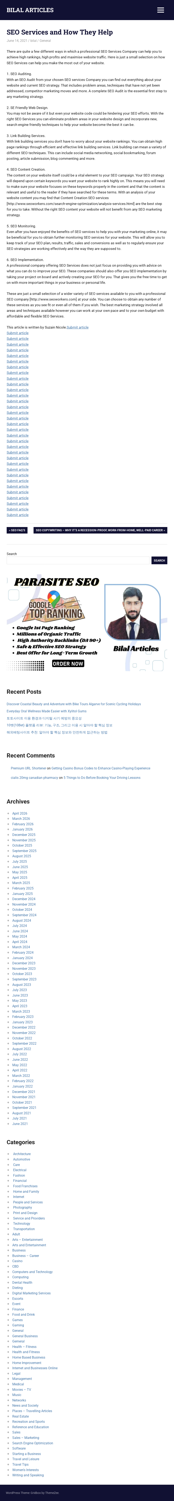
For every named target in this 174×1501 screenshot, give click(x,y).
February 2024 (23, 953)
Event (16, 1304)
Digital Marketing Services (31, 1293)
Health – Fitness (24, 1347)
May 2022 (19, 1065)
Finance (18, 1309)
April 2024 (19, 942)
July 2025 (19, 862)
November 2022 (24, 1033)
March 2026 (21, 819)
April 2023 (19, 1006)
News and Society (25, 1406)
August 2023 (21, 985)
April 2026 (19, 813)
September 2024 (24, 915)
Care (16, 1165)
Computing (20, 1277)
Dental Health (22, 1283)
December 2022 (23, 1027)
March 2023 (21, 1011)
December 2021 (23, 1092)
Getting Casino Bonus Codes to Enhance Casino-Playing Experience (100, 768)
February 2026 (23, 824)
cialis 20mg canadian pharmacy (34, 778)
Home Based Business (28, 1357)
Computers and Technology (32, 1272)
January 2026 (22, 829)
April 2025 (19, 878)
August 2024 (21, 921)
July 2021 (19, 1118)
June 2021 (20, 1124)
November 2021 (24, 1097)
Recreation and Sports (28, 1422)
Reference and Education (30, 1427)
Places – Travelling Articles (32, 1411)
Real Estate (20, 1416)
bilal (33, 41)
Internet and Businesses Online (35, 1368)
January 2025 (22, 894)
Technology (21, 1224)
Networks (19, 1400)
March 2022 (21, 1076)
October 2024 (22, 910)
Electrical (19, 1170)
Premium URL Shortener (28, 768)
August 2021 (21, 1113)
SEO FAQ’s (18, 531)
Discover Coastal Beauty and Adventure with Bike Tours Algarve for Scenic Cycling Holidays (74, 704)
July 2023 (19, 990)
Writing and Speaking (28, 1475)
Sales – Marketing (25, 1438)
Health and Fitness (26, 1352)
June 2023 (20, 995)
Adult (16, 1234)
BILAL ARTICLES (30, 10)
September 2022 (24, 1043)
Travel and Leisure (25, 1459)
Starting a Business (26, 1454)
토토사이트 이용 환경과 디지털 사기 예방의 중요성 (44, 718)
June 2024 (20, 931)
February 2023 (23, 1017)
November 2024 (24, 904)
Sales (16, 1432)
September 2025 (24, 851)
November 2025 (24, 840)
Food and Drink (23, 1315)
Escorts (17, 1299)
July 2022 (19, 1054)
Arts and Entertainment (29, 1245)
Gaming (18, 1325)
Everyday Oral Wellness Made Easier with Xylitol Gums (46, 711)
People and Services (27, 1202)
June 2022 (20, 1060)
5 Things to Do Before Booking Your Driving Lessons (102, 778)
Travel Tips (20, 1464)
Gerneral (18, 1341)
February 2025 (23, 888)
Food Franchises (25, 1186)
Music (16, 1395)
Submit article (78, 327)
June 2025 (20, 867)
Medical (18, 1384)
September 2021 (24, 1108)
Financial (19, 1181)
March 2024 (21, 947)
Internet (18, 1197)
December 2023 (23, 963)
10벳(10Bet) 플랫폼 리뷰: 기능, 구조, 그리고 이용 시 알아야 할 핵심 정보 (60, 725)
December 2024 (23, 899)
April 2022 (19, 1070)
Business (19, 1250)
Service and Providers (28, 1218)
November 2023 (24, 969)
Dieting (17, 1288)
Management (22, 1379)
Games (17, 1320)
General (45, 41)
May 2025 (19, 872)
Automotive (21, 1159)
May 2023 (19, 1001)
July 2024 (19, 926)
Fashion (18, 1175)
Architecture (21, 1154)
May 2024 (19, 936)
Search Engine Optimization (32, 1443)
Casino (17, 1261)
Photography (22, 1207)
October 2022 (22, 1038)
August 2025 (21, 856)
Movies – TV (21, 1390)
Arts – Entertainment (27, 1240)
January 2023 (22, 1022)
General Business (25, 1336)
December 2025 (23, 835)
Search (12, 554)
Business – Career (25, 1256)
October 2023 (22, 974)
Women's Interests (25, 1470)
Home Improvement (26, 1363)
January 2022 (22, 1086)
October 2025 (22, 845)
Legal (16, 1374)
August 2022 (21, 1049)
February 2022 (23, 1081)
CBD (15, 1266)
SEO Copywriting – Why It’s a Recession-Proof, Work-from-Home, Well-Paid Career (99, 531)
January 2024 (22, 958)
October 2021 (22, 1102)
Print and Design (25, 1213)
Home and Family (25, 1192)
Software (19, 1448)
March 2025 (21, 883)
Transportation (23, 1229)
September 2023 (24, 979)
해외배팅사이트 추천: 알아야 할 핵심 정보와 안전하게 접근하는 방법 (57, 732)
